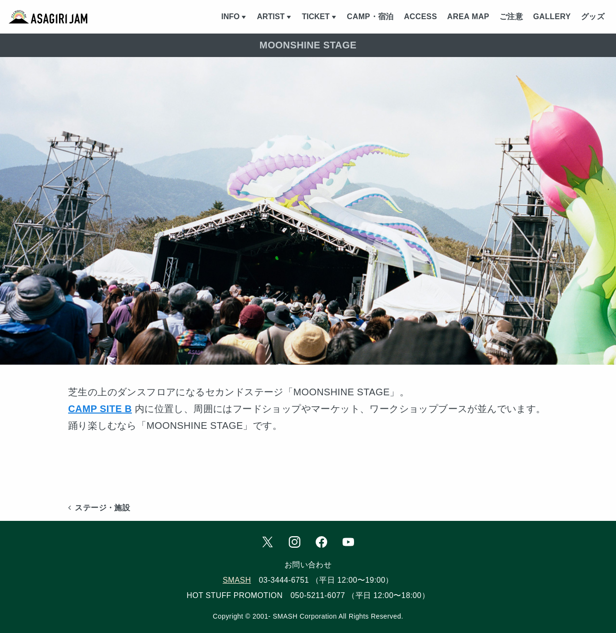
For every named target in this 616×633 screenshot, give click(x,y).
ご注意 (511, 16)
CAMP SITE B (100, 408)
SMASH (237, 580)
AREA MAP (468, 16)
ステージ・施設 (99, 508)
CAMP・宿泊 (370, 16)
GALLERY (552, 16)
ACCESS (420, 16)
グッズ (592, 16)
